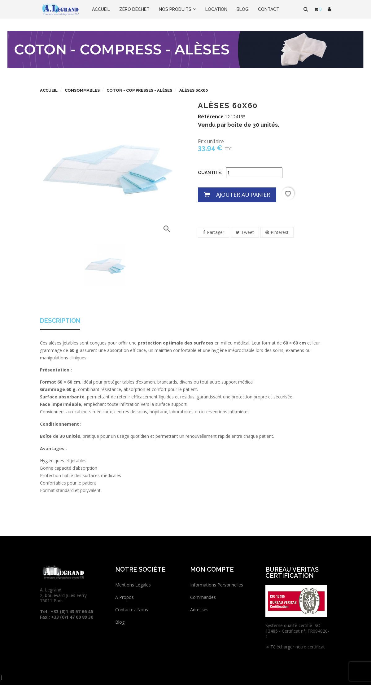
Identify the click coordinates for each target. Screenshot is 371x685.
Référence (211, 117)
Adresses (199, 610)
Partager (215, 232)
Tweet (247, 232)
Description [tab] (60, 321)
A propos (124, 597)
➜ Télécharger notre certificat (295, 647)
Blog (119, 622)
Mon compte (212, 569)
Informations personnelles (216, 585)
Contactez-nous (131, 610)
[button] (329, 9)
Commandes (203, 597)
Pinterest (280, 232)
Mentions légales (133, 585)
